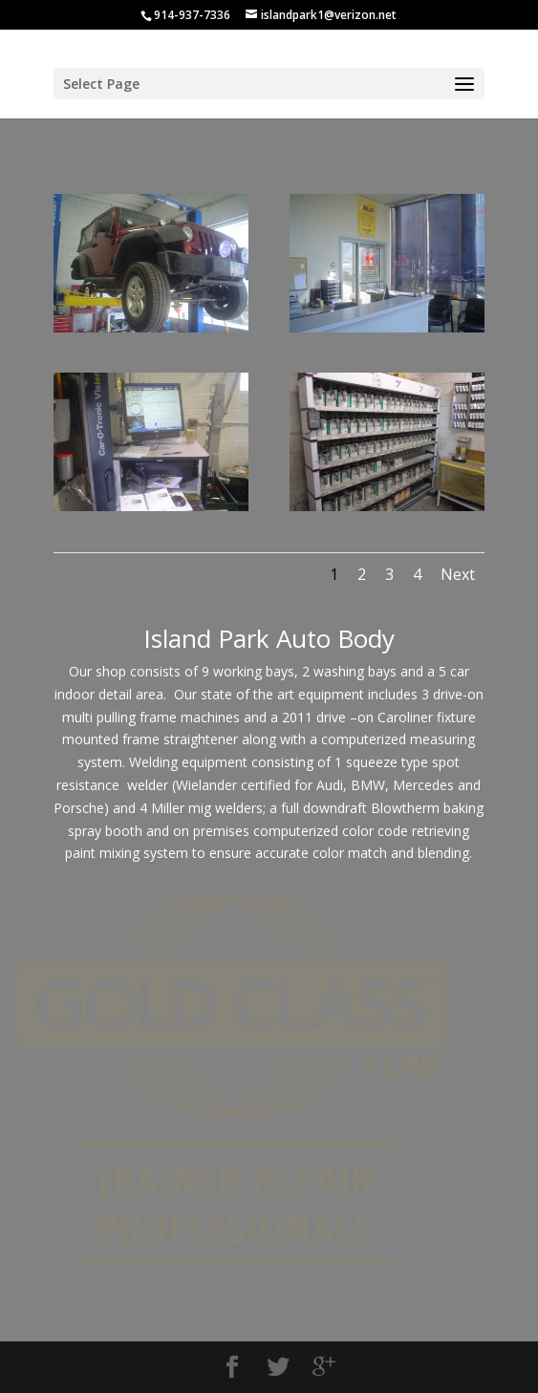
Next (458, 574)
